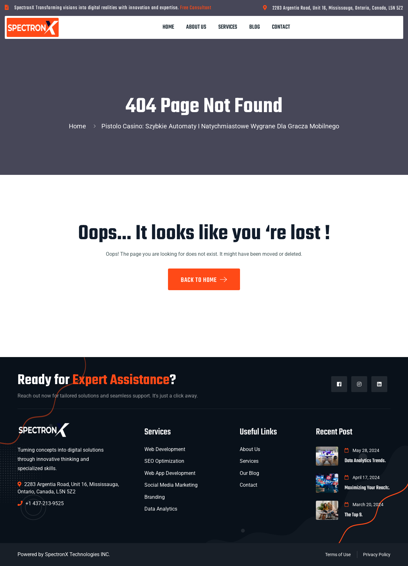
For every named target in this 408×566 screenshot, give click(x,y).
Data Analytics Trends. (365, 461)
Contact (281, 27)
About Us (196, 27)
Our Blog (249, 473)
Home (168, 27)
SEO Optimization (164, 461)
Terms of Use (338, 554)
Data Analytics (160, 509)
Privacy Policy (376, 554)
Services (227, 27)
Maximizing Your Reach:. (367, 488)
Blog (254, 27)
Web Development (164, 449)
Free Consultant (195, 8)
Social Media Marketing (171, 485)
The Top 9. (353, 515)
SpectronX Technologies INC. (77, 554)
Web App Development (169, 473)
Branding (154, 497)
